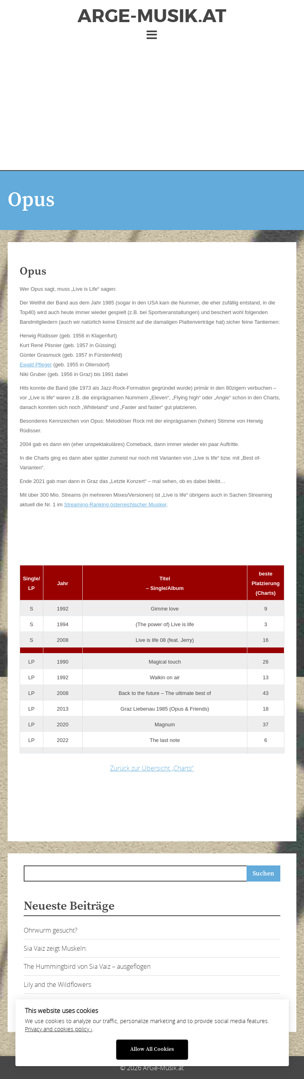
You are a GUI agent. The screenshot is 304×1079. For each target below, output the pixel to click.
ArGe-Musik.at (152, 16)
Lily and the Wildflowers (57, 984)
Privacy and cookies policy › (58, 1029)
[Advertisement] (152, 101)
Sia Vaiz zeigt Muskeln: (55, 948)
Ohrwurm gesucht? (51, 930)
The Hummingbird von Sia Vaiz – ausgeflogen (87, 966)
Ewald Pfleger (36, 365)
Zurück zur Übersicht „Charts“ (152, 768)
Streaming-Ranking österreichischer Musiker (115, 504)
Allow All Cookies (152, 1049)
